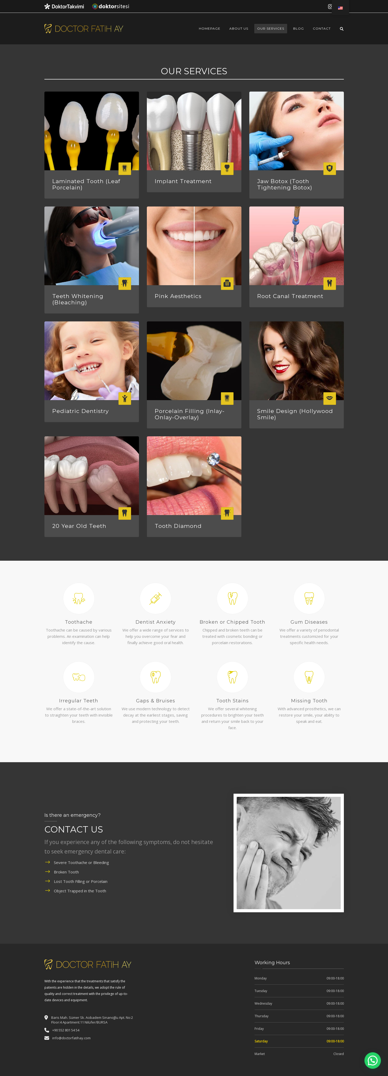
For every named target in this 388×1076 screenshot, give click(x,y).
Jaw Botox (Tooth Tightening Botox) (284, 184)
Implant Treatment (183, 181)
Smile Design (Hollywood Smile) (295, 414)
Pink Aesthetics (178, 296)
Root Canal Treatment (290, 296)
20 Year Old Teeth (79, 526)
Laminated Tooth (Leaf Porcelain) (86, 184)
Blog (298, 28)
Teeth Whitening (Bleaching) (78, 299)
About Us (238, 28)
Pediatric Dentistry (80, 411)
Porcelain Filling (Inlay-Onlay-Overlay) (190, 414)
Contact (322, 28)
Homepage (209, 28)
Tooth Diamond (178, 526)
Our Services (270, 28)
